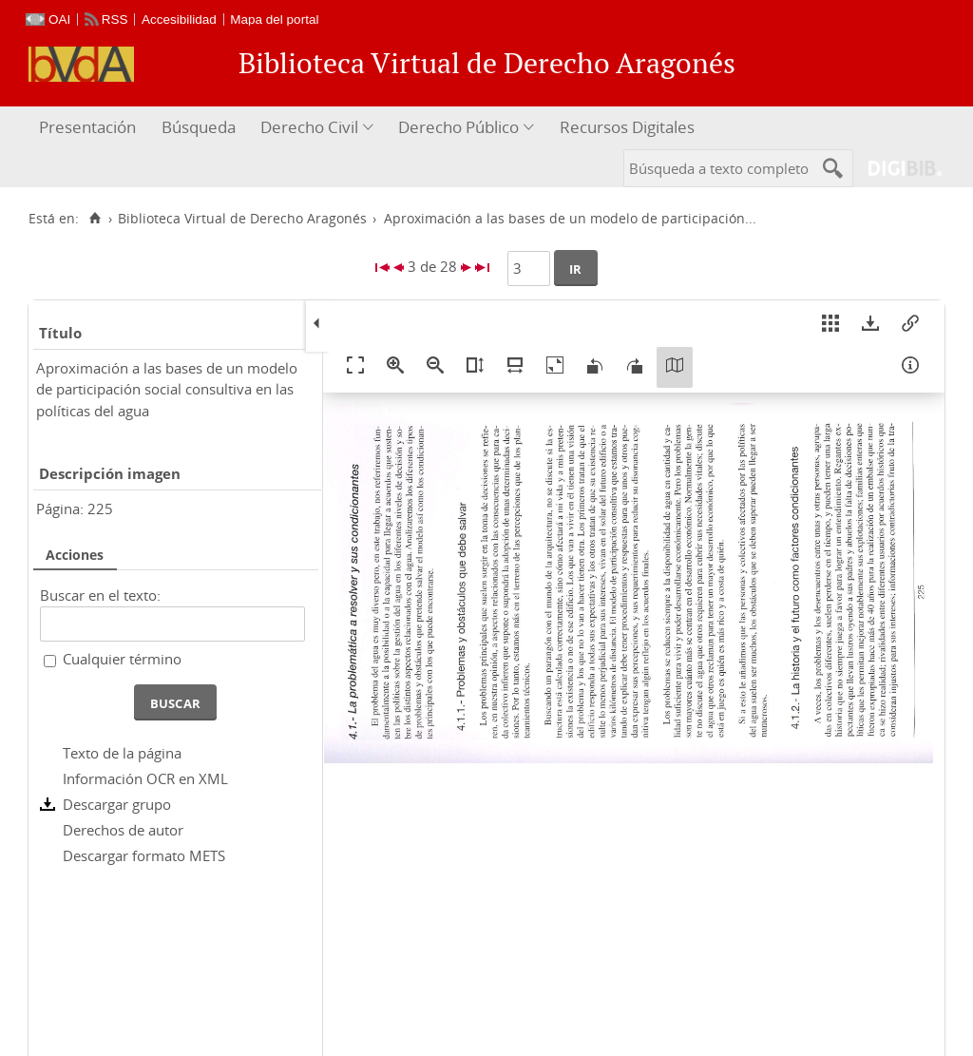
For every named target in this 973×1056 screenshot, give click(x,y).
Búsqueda (199, 127)
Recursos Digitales (627, 127)
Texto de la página (122, 752)
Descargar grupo (117, 804)
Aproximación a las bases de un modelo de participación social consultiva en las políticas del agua (166, 389)
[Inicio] (94, 218)
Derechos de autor (123, 829)
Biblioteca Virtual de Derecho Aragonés (242, 218)
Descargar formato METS (144, 855)
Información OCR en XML (145, 778)
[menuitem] (89, 127)
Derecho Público (458, 127)
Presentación (87, 127)
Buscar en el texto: (100, 595)
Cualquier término (122, 658)
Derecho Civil (309, 127)
